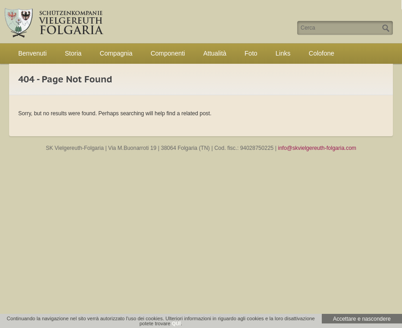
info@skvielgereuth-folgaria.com (317, 148)
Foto (251, 53)
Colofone (321, 53)
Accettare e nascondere (362, 319)
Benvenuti (32, 53)
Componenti (167, 53)
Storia (73, 53)
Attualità (215, 53)
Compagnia (116, 53)
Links (283, 53)
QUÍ (176, 323)
